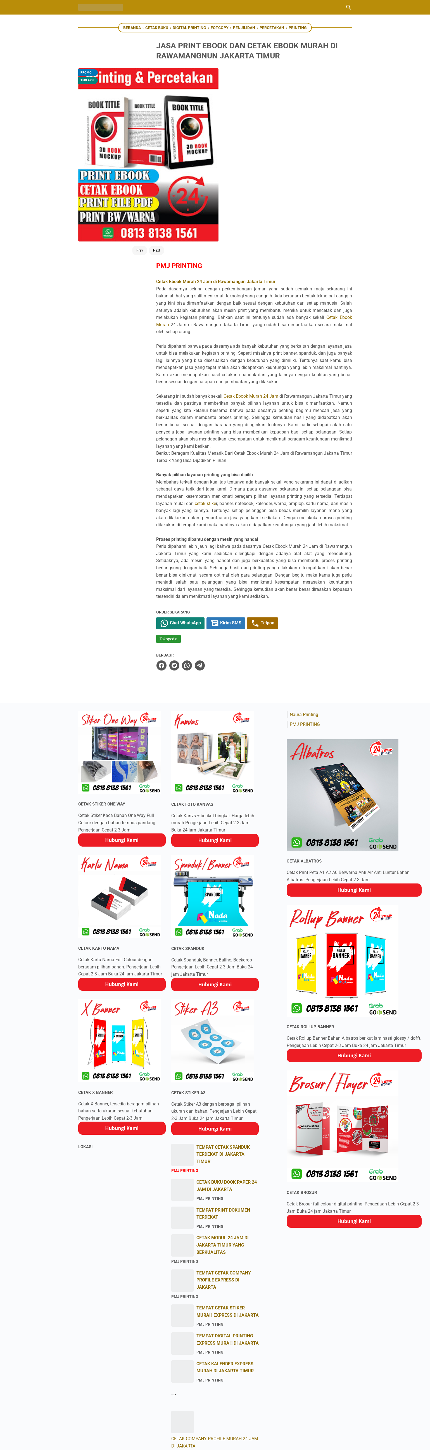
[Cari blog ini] (348, 7)
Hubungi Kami (122, 703)
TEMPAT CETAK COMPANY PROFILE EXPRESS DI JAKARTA (223, 1143)
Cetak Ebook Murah (309, 144)
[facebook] (187, 528)
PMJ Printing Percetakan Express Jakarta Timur (222, 1441)
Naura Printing (304, 577)
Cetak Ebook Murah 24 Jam (286, 230)
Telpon (291, 486)
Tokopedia (195, 502)
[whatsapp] (213, 528)
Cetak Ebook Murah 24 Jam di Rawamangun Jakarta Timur (242, 101)
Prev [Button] (117, 168)
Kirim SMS (253, 486)
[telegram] (225, 528)
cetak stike (322, 345)
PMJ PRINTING (305, 587)
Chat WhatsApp (207, 486)
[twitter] (200, 528)
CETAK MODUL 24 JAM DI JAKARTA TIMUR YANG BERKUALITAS (222, 1108)
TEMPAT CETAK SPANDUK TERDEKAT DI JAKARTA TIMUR (223, 1017)
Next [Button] (134, 168)
